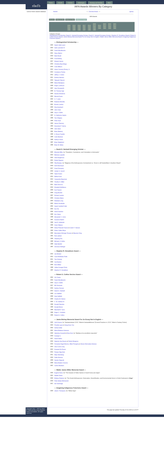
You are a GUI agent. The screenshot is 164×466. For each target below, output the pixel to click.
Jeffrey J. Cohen (59, 74)
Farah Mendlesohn (60, 50)
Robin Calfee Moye (60, 230)
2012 (109, 25)
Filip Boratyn (58, 163)
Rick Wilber (57, 264)
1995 (94, 28)
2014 (99, 25)
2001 (114, 27)
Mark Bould (57, 56)
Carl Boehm (57, 262)
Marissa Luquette (59, 155)
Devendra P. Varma (60, 126)
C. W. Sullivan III (59, 301)
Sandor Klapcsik (59, 360)
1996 (89, 28)
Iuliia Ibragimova (59, 157)
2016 (89, 25)
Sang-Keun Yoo (69, 325)
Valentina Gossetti (59, 333)
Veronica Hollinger (59, 246)
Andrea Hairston (59, 77)
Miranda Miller (58, 152)
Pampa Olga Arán (59, 352)
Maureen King (77, 233)
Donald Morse (58, 307)
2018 (79, 25)
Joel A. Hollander (59, 222)
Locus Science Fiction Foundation (35, 410)
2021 (114, 24)
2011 (114, 25)
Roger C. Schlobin (59, 312)
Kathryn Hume (58, 139)
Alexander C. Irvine (60, 217)
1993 (104, 28)
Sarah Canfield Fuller (60, 206)
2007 (84, 27)
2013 (104, 25)
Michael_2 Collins (59, 241)
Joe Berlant (57, 254)
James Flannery (59, 123)
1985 (94, 30)
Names (51, 2)
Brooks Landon (58, 104)
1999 (73, 28)
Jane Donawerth (59, 88)
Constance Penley (59, 72)
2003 (104, 27)
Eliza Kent (70, 333)
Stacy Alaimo (58, 53)
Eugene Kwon (58, 372)
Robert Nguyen (58, 160)
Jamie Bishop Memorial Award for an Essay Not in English (81, 37)
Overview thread (93, 11)
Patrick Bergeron (73, 341)
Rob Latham (58, 236)
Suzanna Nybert (59, 219)
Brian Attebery (58, 131)
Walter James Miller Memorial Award (111, 37)
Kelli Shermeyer (59, 165)
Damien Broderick (59, 93)
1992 (109, 28)
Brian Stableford (59, 142)
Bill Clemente (58, 285)
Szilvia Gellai (58, 327)
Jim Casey (57, 277)
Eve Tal (56, 209)
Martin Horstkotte (59, 203)
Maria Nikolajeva (59, 83)
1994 (99, 28)
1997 (84, 28)
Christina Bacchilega (60, 64)
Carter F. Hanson (75, 227)
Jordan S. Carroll (59, 171)
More (109, 2)
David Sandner (58, 211)
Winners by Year (60, 19)
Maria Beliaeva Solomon (61, 330)
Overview (52, 19)
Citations (70, 2)
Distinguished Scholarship (57, 35)
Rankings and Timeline (96, 2)
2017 (84, 25)
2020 (68, 25)
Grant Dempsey (59, 168)
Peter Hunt (57, 120)
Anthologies (81, 2)
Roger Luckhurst (59, 85)
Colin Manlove (58, 137)
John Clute (57, 110)
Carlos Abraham (59, 365)
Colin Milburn (58, 66)
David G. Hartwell (59, 291)
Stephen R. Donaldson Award (120, 35)
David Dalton (58, 338)
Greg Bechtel (58, 192)
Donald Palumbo (59, 304)
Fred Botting (58, 58)
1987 (84, 30)
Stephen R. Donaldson (61, 270)
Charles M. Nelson (59, 299)
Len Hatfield (58, 293)
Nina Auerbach (58, 107)
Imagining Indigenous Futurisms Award (71, 388)
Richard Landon (59, 195)
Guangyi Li (57, 336)
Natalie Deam (58, 375)
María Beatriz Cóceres (61, 363)
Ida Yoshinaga (58, 383)
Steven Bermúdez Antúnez (89, 344)
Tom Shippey (58, 118)
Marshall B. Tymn (59, 309)
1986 (89, 30)
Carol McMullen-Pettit (60, 256)
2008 (79, 27)
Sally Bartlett (58, 244)
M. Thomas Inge (59, 91)
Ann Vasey (57, 214)
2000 (68, 28)
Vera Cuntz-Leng (59, 346)
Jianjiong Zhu (58, 238)
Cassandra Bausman (60, 179)
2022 (109, 24)
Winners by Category (81, 19)
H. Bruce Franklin (59, 134)
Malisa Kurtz (58, 176)
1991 (114, 28)
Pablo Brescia (58, 357)
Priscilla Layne (58, 325)
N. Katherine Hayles (60, 115)
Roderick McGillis (59, 101)
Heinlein (55, 11)
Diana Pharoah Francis (61, 227)
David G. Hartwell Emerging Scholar (77, 35)
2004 (99, 27)
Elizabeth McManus (60, 187)
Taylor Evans (58, 173)
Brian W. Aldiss (58, 145)
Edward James (58, 61)
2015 (94, 25)
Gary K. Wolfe (58, 112)
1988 (79, 30)
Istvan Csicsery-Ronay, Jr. (62, 69)
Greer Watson (58, 225)
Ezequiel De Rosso (60, 349)
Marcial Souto (58, 96)
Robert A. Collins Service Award (68, 274)
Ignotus (132, 11)
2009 (73, 27)
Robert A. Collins (59, 315)
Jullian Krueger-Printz (60, 267)
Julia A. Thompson (59, 391)
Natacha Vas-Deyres (60, 341)
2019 (73, 25)
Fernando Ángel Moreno (61, 344)
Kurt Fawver (58, 190)
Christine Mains (59, 198)
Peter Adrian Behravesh (61, 381)
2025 (94, 24)
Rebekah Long (58, 200)
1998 (79, 28)
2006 (89, 27)
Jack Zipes (57, 128)
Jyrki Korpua (58, 322)
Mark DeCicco (58, 184)
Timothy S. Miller (59, 182)
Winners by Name (70, 19)
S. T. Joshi (57, 99)
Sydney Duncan (59, 288)
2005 (94, 27)
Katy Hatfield (58, 296)
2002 (109, 27)
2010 (68, 27)
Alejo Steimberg (59, 354)
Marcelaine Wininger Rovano (63, 233)
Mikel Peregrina (74, 344)
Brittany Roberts (59, 378)
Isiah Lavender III (59, 47)
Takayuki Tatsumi (59, 80)
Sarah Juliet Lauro (59, 45)
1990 (68, 30)
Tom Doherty (58, 259)
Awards (60, 2)
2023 (104, 24)
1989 (73, 30)
